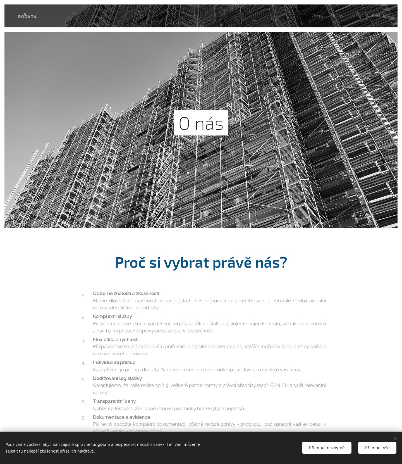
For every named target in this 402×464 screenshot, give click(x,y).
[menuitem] (314, 16)
